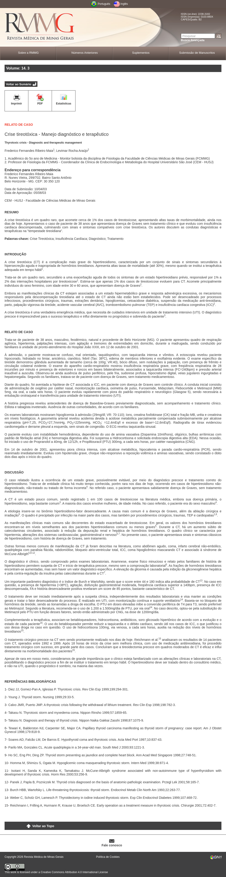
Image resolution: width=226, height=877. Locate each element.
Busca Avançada (192, 40)
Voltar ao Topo (43, 826)
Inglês (124, 3)
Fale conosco (112, 845)
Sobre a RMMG (28, 52)
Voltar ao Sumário (18, 84)
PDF (40, 103)
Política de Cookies (108, 856)
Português (104, 3)
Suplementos (141, 52)
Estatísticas (63, 103)
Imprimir (16, 103)
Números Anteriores (84, 52)
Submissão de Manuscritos (197, 52)
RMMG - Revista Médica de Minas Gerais (40, 28)
